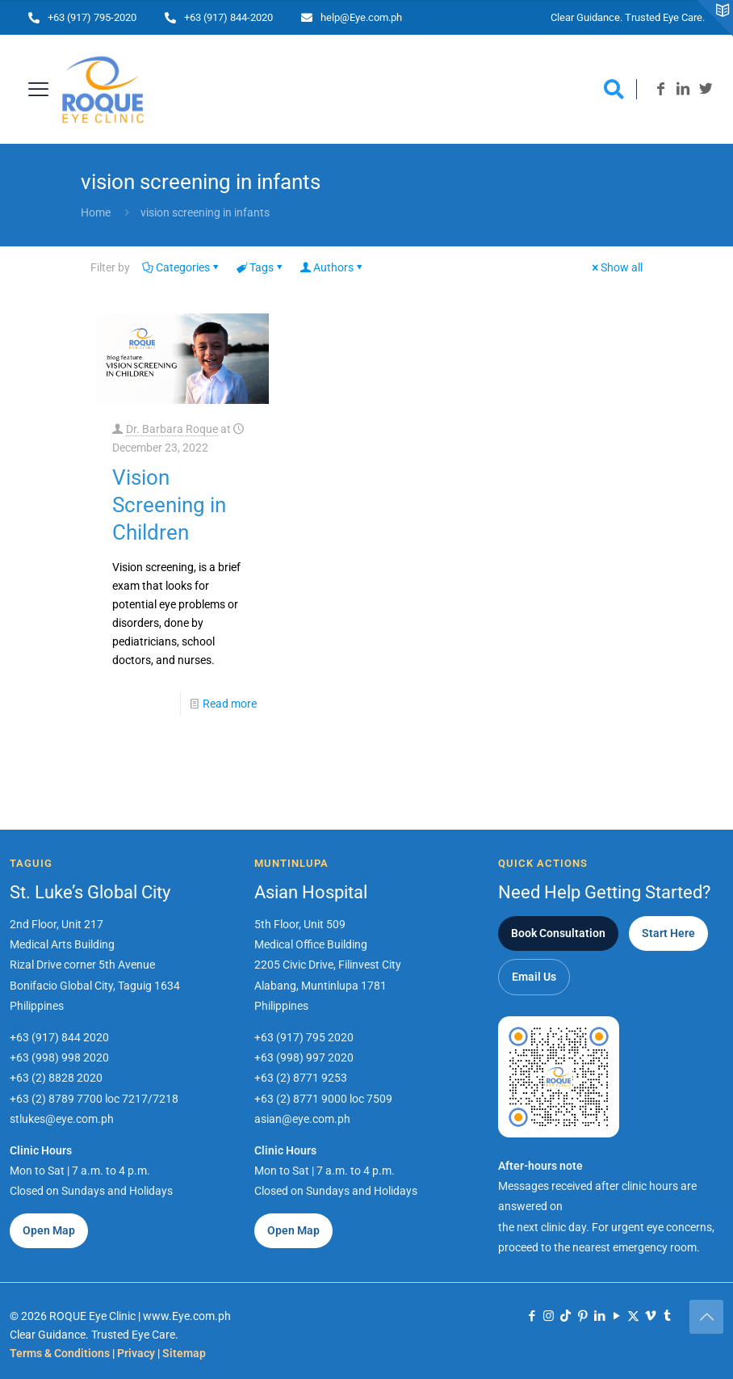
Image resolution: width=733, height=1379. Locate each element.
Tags (260, 267)
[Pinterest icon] (582, 1316)
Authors (332, 267)
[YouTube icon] (616, 1316)
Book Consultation (558, 933)
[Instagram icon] (548, 1316)
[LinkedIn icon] (599, 1316)
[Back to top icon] (706, 1317)
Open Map (49, 1230)
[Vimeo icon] (650, 1316)
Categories (181, 267)
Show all (616, 267)
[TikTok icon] (565, 1316)
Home (96, 212)
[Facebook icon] (532, 1316)
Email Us (534, 976)
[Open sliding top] (715, 18)
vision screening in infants (205, 212)
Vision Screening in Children (169, 504)
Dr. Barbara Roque (172, 429)
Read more (230, 703)
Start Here (668, 933)
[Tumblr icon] (667, 1316)
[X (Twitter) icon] (633, 1316)
